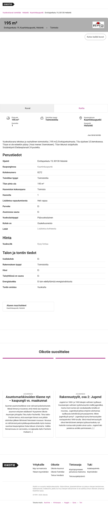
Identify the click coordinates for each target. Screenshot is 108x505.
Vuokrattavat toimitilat (12, 13)
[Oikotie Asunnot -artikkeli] (28, 397)
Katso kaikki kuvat (95, 37)
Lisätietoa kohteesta (46, 228)
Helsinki (25, 13)
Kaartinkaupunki (36, 13)
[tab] (27, 108)
